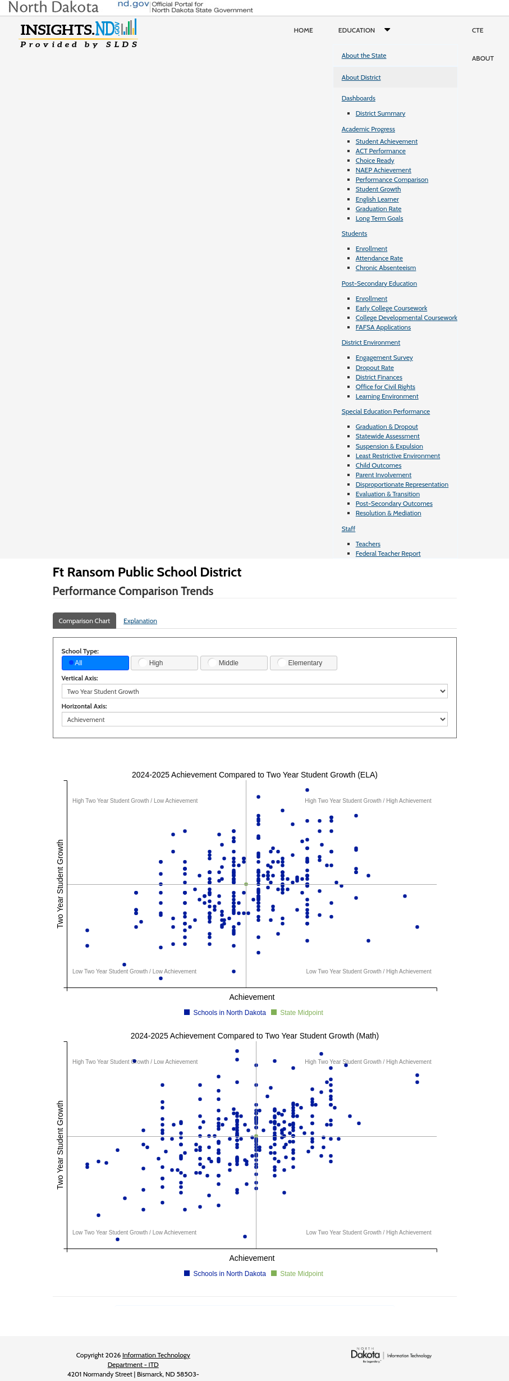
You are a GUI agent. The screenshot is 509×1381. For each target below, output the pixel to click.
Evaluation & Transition (388, 494)
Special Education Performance (386, 411)
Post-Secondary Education (379, 283)
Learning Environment (387, 396)
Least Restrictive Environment (398, 455)
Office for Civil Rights (385, 386)
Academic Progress (368, 129)
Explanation (140, 620)
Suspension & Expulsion (389, 446)
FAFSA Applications (383, 327)
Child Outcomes (379, 465)
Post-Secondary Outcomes (394, 503)
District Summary (381, 113)
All (75, 663)
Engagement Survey (384, 357)
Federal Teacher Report (388, 553)
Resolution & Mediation (388, 513)
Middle (223, 662)
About (483, 58)
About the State (364, 55)
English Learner (377, 199)
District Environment (371, 342)
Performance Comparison (392, 179)
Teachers (368, 543)
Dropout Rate (375, 367)
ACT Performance (381, 151)
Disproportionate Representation (402, 484)
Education (366, 30)
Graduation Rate (379, 208)
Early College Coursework (392, 308)
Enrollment (371, 248)
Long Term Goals (379, 218)
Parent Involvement (384, 474)
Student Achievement (387, 141)
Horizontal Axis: (84, 706)
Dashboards (358, 98)
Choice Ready (375, 160)
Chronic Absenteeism (386, 267)
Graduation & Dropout (387, 426)
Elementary (299, 662)
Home (303, 30)
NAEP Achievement (383, 170)
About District (361, 77)
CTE (478, 30)
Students (355, 233)
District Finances (379, 377)
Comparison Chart (85, 620)
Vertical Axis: (80, 678)
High (150, 662)
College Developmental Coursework (406, 317)
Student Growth (378, 189)
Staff (349, 528)
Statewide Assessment (388, 436)
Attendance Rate (379, 258)
